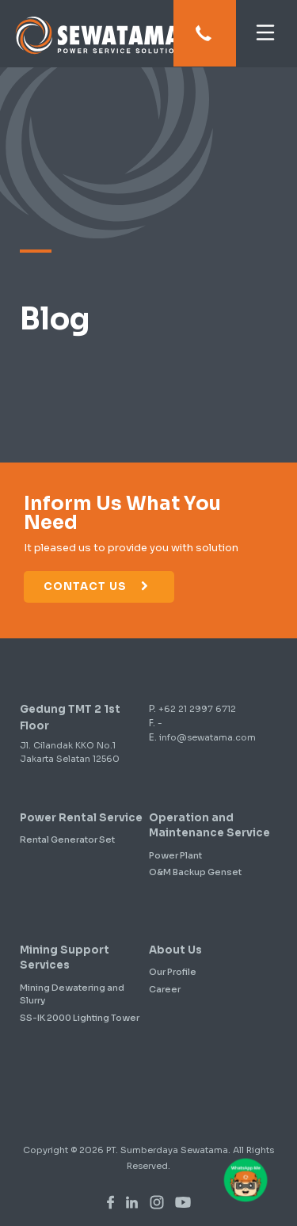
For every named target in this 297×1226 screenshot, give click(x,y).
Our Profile (172, 971)
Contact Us (97, 586)
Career (165, 989)
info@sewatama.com (207, 737)
